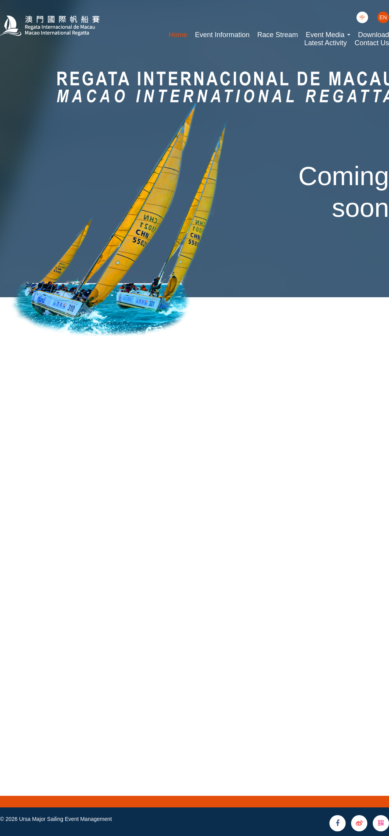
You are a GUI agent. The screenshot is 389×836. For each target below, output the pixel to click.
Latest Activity (325, 43)
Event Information (222, 35)
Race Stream (277, 35)
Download (373, 35)
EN (383, 17)
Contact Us (372, 43)
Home (178, 35)
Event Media (328, 35)
